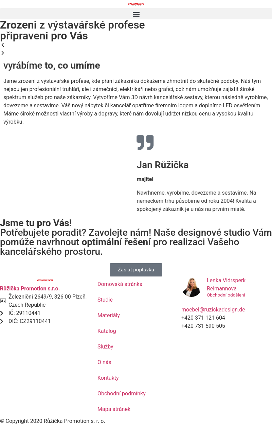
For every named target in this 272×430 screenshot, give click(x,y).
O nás (104, 362)
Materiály (108, 315)
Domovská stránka (119, 284)
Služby (105, 346)
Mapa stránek (113, 409)
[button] (136, 13)
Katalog (106, 331)
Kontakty (108, 378)
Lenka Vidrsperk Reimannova (226, 284)
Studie (105, 300)
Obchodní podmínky (121, 393)
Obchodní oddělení (226, 295)
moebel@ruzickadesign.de (213, 309)
